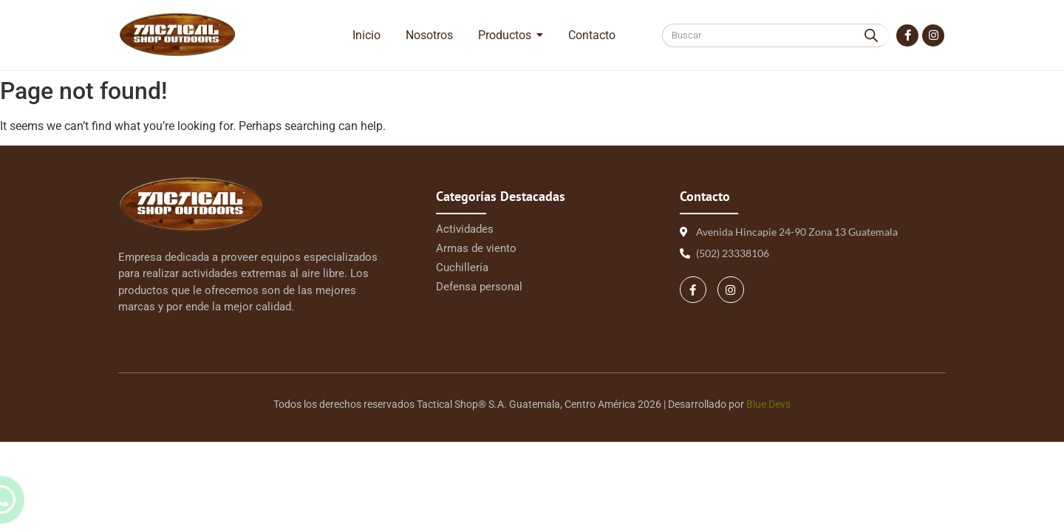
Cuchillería (462, 267)
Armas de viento (476, 248)
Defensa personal (479, 286)
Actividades (465, 229)
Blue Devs (768, 404)
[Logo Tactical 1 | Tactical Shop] (177, 34)
